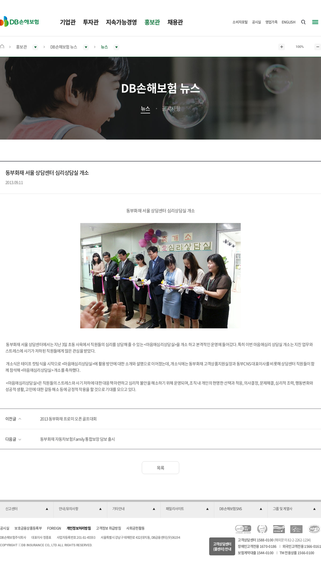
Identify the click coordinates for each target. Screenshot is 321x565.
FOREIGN (54, 528)
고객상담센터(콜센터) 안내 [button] (222, 546)
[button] (27, 509)
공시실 (256, 21)
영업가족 (271, 21)
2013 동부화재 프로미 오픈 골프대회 (68, 419)
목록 (161, 467)
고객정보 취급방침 (108, 528)
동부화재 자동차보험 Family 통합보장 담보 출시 (77, 439)
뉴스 (145, 108)
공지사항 (171, 108)
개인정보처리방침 (79, 528)
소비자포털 (240, 21)
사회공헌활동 (135, 528)
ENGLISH (288, 21)
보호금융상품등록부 (28, 528)
